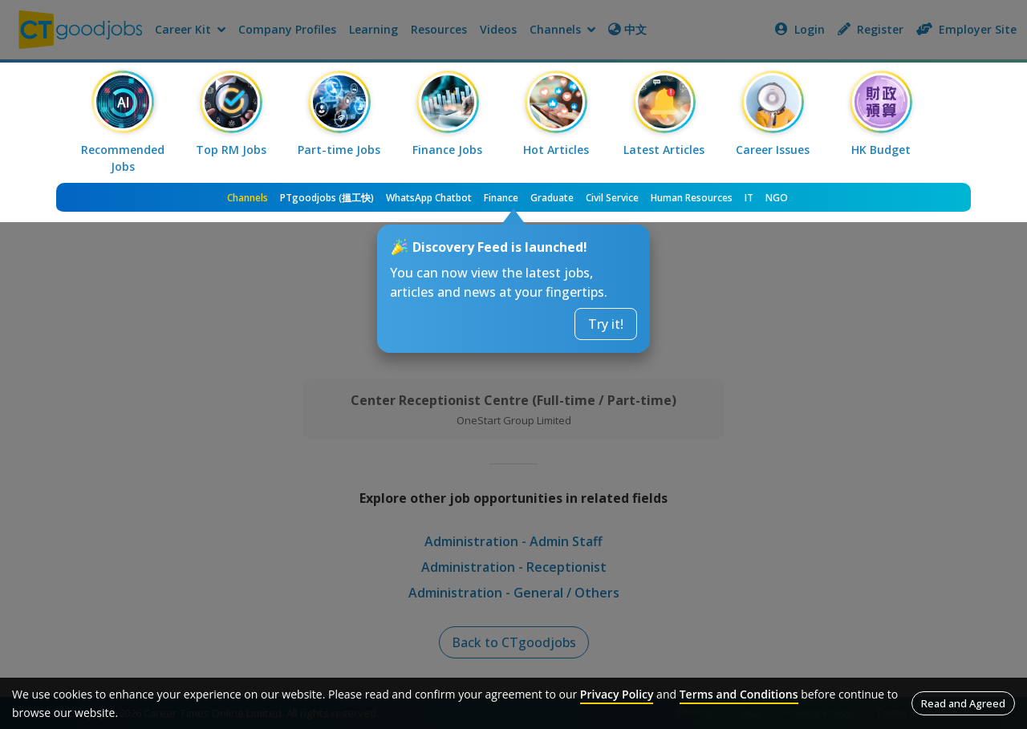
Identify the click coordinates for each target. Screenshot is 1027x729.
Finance (501, 198)
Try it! (605, 324)
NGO (776, 198)
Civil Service (612, 198)
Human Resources (692, 198)
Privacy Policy (617, 694)
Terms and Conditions (739, 694)
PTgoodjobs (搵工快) (327, 198)
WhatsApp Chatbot (429, 198)
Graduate (552, 198)
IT (749, 198)
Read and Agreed (963, 703)
